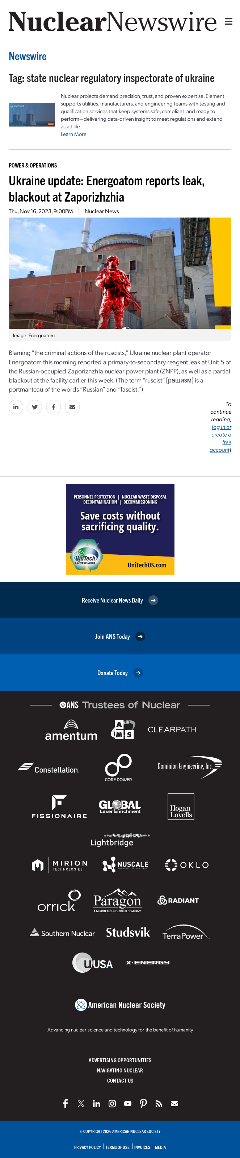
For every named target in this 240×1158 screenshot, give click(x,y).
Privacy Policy (87, 1147)
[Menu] (227, 21)
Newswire (28, 55)
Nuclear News (102, 211)
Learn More (74, 133)
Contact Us (120, 1080)
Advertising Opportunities (120, 1059)
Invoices (142, 1147)
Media (160, 1147)
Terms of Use (118, 1147)
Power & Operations (33, 165)
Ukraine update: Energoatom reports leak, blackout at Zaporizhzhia (107, 187)
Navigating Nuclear (120, 1070)
